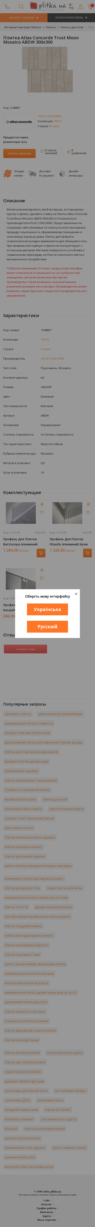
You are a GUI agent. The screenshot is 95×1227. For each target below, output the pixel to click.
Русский (47, 627)
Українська (47, 609)
